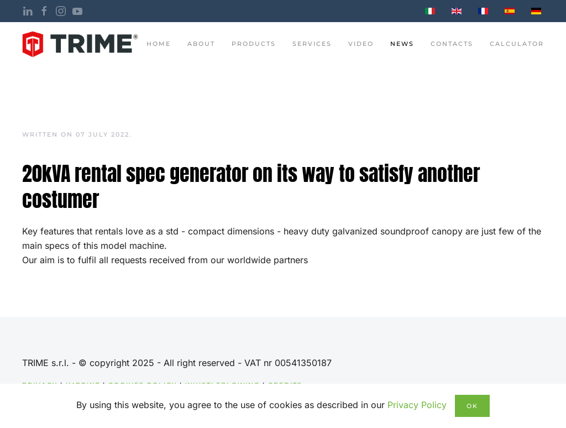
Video (361, 44)
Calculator (517, 44)
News (402, 44)
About (201, 44)
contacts (452, 44)
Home (158, 44)
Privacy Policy (417, 404)
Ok (472, 406)
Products (254, 44)
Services (312, 44)
